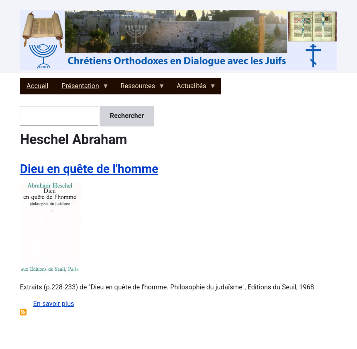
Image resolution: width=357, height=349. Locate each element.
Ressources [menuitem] (139, 88)
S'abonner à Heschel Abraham (23, 312)
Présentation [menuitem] (82, 88)
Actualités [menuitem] (193, 88)
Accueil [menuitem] (37, 86)
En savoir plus (53, 304)
